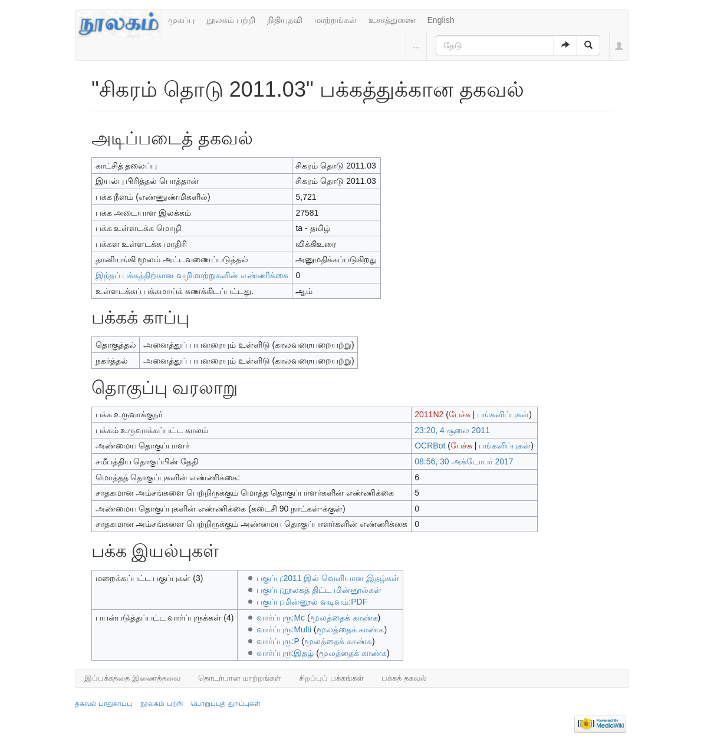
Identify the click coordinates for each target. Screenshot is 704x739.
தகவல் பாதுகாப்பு (103, 704)
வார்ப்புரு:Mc (280, 617)
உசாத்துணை (392, 20)
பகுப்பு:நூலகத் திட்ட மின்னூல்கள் (319, 590)
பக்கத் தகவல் (404, 678)
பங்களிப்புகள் (503, 414)
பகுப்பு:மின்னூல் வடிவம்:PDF (312, 601)
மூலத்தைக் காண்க (344, 617)
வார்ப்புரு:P (278, 641)
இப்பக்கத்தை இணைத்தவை (132, 678)
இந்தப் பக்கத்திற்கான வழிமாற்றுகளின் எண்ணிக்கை (192, 275)
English (441, 20)
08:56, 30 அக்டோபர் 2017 (463, 461)
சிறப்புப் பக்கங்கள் (331, 678)
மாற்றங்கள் (335, 20)
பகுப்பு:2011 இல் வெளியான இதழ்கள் (328, 578)
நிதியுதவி (284, 20)
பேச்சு (460, 414)
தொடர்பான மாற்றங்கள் (240, 678)
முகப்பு (181, 20)
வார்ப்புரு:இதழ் (285, 653)
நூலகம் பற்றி (230, 20)
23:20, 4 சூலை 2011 (452, 430)
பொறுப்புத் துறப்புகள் (225, 704)
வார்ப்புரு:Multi (283, 629)
